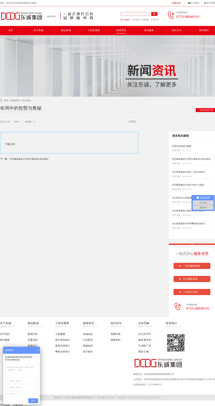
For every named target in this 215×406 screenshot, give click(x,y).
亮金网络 (18, 404)
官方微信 (194, 3)
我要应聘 (115, 334)
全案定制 (32, 340)
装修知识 (88, 345)
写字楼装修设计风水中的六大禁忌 (188, 185)
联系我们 (204, 30)
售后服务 (149, 30)
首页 (10, 30)
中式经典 (145, 20)
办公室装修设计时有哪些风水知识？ (189, 224)
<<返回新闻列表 (205, 110)
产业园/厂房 (144, 345)
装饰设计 (32, 345)
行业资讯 (88, 340)
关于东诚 (38, 30)
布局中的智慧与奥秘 (181, 146)
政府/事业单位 (146, 340)
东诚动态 (88, 334)
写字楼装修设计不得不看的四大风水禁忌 (24, 159)
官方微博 (210, 3)
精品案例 (66, 30)
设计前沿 (88, 351)
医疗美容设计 (62, 340)
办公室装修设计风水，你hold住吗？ (189, 172)
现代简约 (136, 20)
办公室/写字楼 (146, 334)
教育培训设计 (62, 345)
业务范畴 (143, 323)
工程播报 (60, 334)
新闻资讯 (121, 30)
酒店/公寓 (143, 351)
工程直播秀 (94, 30)
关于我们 (5, 334)
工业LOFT (155, 20)
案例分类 (32, 334)
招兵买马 (177, 30)
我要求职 (115, 340)
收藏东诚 (176, 3)
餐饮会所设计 (62, 351)
